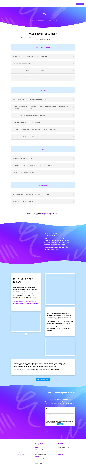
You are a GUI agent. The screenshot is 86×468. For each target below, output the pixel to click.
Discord (36, 461)
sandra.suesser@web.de (64, 448)
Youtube (37, 456)
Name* (47, 408)
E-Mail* (47, 412)
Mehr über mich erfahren (43, 379)
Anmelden (60, 424)
